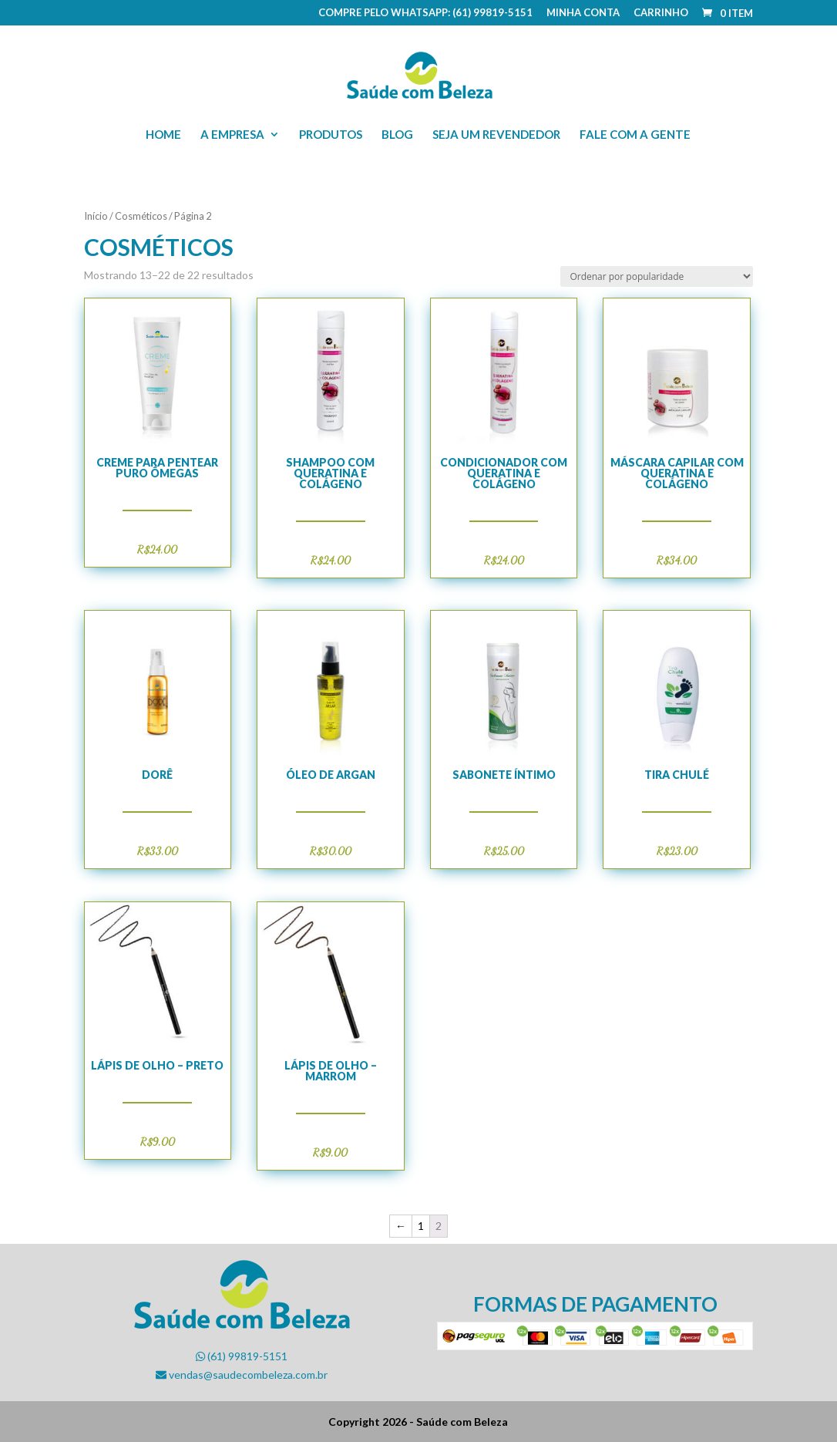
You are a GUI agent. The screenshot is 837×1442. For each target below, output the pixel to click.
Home (163, 135)
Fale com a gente (635, 135)
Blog (397, 135)
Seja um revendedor (496, 135)
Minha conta (583, 13)
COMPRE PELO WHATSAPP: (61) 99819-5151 (425, 13)
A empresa (232, 135)
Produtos (330, 135)
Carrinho (661, 13)
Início (96, 216)
